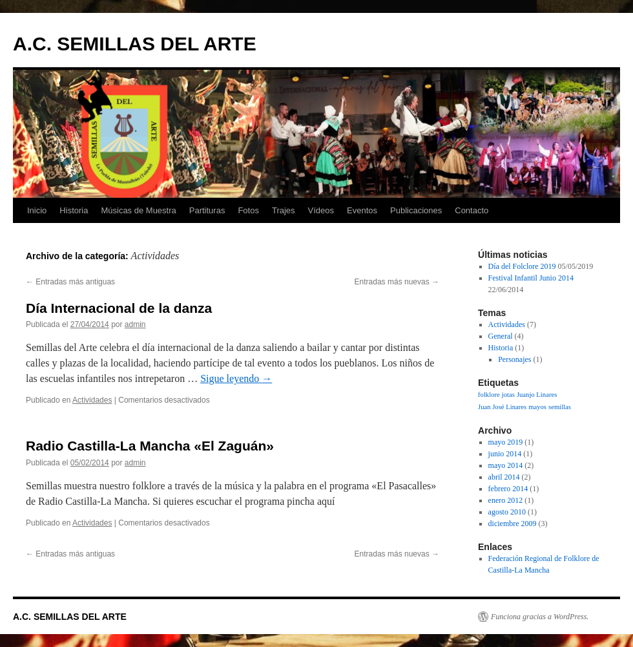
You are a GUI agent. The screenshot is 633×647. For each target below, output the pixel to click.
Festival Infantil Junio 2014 (531, 277)
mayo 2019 (505, 442)
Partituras (207, 210)
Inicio (37, 210)
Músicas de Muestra (138, 210)
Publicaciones (416, 210)
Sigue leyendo (236, 378)
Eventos (362, 210)
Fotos (248, 210)
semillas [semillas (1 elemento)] (559, 406)
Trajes (283, 210)
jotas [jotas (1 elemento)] (508, 394)
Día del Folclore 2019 (522, 266)
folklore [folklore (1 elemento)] (489, 394)
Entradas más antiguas (70, 281)
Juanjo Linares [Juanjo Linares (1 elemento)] (537, 394)
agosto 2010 (507, 511)
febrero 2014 (508, 488)
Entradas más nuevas (397, 281)
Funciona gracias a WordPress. (539, 616)
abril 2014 (504, 477)
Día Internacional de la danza (119, 308)
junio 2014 (505, 453)
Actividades (92, 400)
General (500, 336)
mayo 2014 (505, 465)
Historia (73, 210)
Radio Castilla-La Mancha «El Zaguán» (150, 445)
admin (135, 324)
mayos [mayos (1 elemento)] (537, 406)
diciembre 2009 (512, 523)
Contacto (471, 210)
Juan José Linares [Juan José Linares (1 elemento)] (502, 406)
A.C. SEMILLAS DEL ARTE (134, 43)
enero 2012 (505, 500)
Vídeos (321, 210)
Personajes (514, 359)
